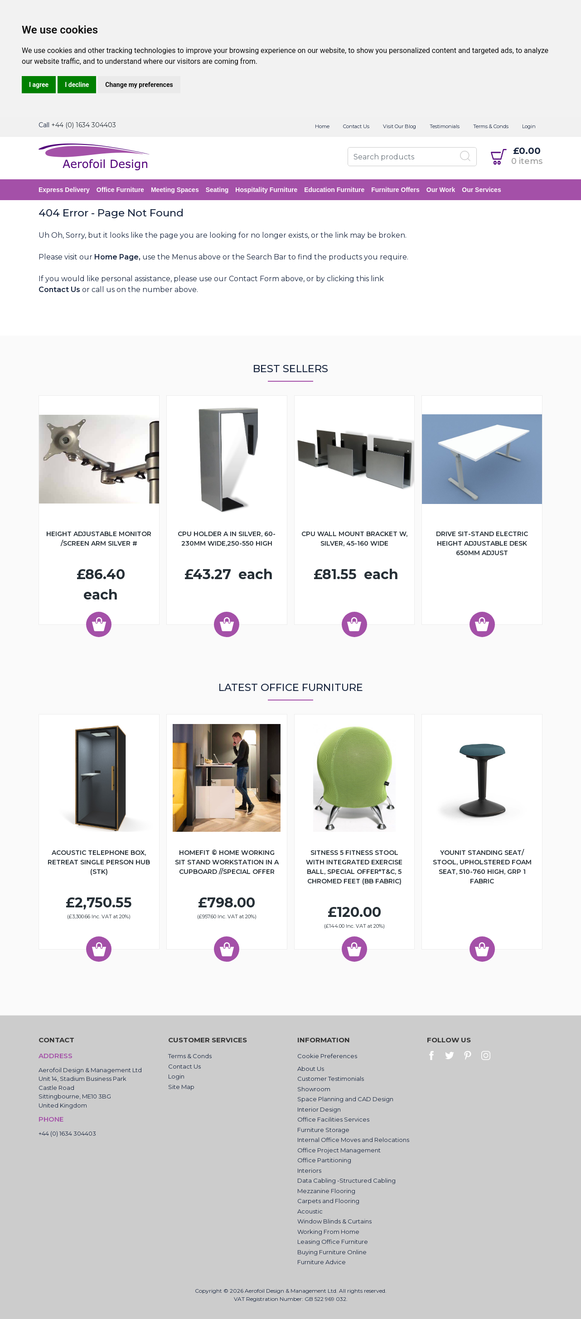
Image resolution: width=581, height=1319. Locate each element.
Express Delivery (64, 189)
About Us (310, 1068)
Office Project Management (339, 1150)
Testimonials (445, 126)
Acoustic (310, 1211)
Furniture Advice (321, 1262)
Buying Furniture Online (332, 1252)
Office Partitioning (324, 1160)
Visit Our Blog (399, 126)
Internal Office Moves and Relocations (353, 1139)
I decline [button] (77, 84)
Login (529, 126)
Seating (217, 189)
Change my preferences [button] (139, 84)
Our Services (481, 189)
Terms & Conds (490, 126)
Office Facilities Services (333, 1119)
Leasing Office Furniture (332, 1241)
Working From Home (328, 1231)
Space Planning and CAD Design (345, 1099)
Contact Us (356, 126)
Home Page (116, 257)
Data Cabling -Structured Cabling (346, 1180)
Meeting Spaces (175, 189)
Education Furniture (334, 189)
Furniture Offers (395, 189)
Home (322, 126)
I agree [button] (38, 84)
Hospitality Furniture (266, 189)
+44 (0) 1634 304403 (83, 125)
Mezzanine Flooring (326, 1190)
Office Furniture (120, 189)
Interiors (309, 1170)
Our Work (440, 189)
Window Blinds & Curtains (334, 1221)
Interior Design (319, 1109)
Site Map (181, 1086)
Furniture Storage (323, 1129)
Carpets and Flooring (328, 1200)
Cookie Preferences (327, 1056)
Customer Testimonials (330, 1078)
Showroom (313, 1089)
